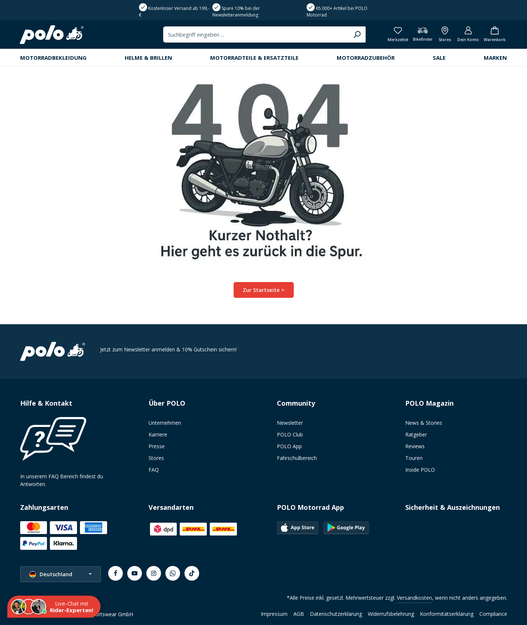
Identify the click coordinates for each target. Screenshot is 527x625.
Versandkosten (414, 597)
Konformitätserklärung (446, 613)
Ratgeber (416, 434)
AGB (298, 613)
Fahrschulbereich (297, 457)
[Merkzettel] (395, 35)
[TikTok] (191, 573)
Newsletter (290, 422)
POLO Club (290, 434)
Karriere (158, 434)
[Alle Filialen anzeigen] (443, 35)
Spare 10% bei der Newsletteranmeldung (236, 11)
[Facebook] (115, 573)
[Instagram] (153, 573)
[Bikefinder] (421, 35)
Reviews (415, 446)
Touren (413, 457)
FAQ (154, 469)
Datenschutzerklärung (336, 613)
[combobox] (253, 35)
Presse (157, 446)
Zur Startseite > (263, 290)
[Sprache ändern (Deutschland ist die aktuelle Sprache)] (60, 574)
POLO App (289, 446)
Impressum (274, 613)
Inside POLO (420, 469)
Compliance (493, 613)
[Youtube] (134, 573)
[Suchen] (354, 35)
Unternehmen (165, 422)
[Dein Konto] (467, 35)
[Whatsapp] (172, 573)
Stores (156, 457)
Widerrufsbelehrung (391, 613)
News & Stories (423, 422)
